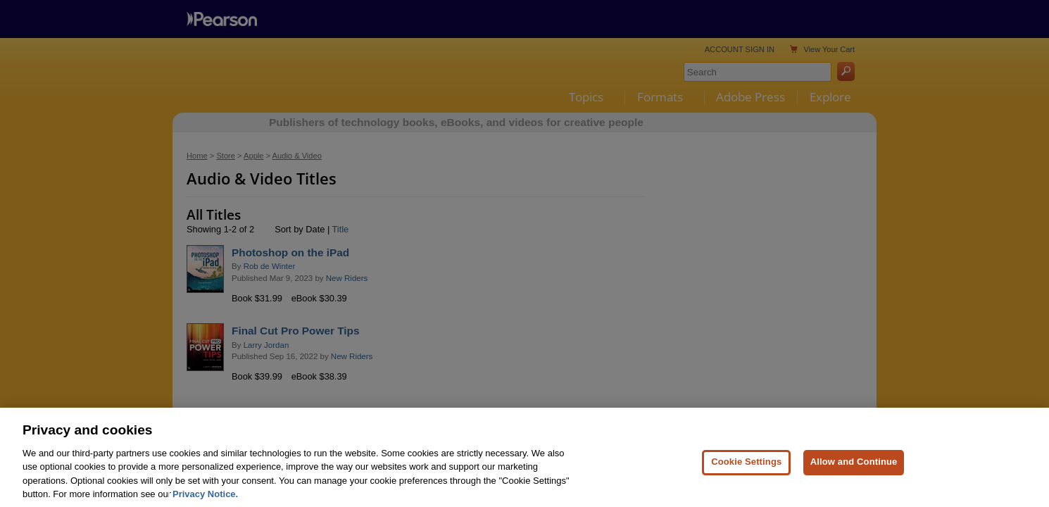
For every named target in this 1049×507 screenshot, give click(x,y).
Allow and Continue (854, 473)
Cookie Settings (746, 473)
